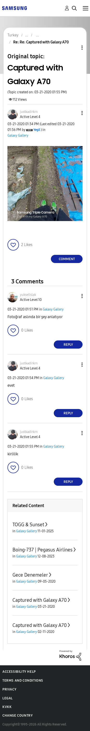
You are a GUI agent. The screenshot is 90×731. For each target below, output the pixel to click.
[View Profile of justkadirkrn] (29, 112)
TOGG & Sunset (28, 524)
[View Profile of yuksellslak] (28, 295)
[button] (74, 113)
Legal (7, 698)
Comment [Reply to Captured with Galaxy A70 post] (67, 259)
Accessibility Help (19, 672)
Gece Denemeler (30, 575)
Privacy (9, 689)
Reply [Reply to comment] (68, 345)
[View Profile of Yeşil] (36, 130)
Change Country (17, 715)
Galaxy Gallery (17, 136)
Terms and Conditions (22, 680)
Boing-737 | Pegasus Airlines (42, 550)
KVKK (7, 707)
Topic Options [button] (74, 47)
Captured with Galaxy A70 (39, 600)
